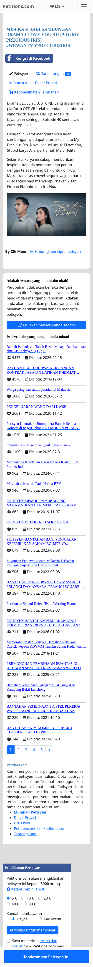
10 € (30, 911)
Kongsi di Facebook (27, 58)
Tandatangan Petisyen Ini (46, 271)
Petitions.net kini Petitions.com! (41, 841)
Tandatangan (53, 73)
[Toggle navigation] (84, 6)
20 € (47, 911)
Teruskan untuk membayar (32, 943)
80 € (32, 917)
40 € (15, 917)
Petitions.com (18, 6)
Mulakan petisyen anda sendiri (46, 338)
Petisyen (18, 73)
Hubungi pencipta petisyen (55, 251)
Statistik (18, 82)
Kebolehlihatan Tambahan (34, 92)
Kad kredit (52, 932)
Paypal (23, 932)
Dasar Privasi (46, 82)
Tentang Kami (25, 847)
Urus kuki (22, 836)
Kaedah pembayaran (24, 926)
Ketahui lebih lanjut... (27, 902)
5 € (14, 911)
